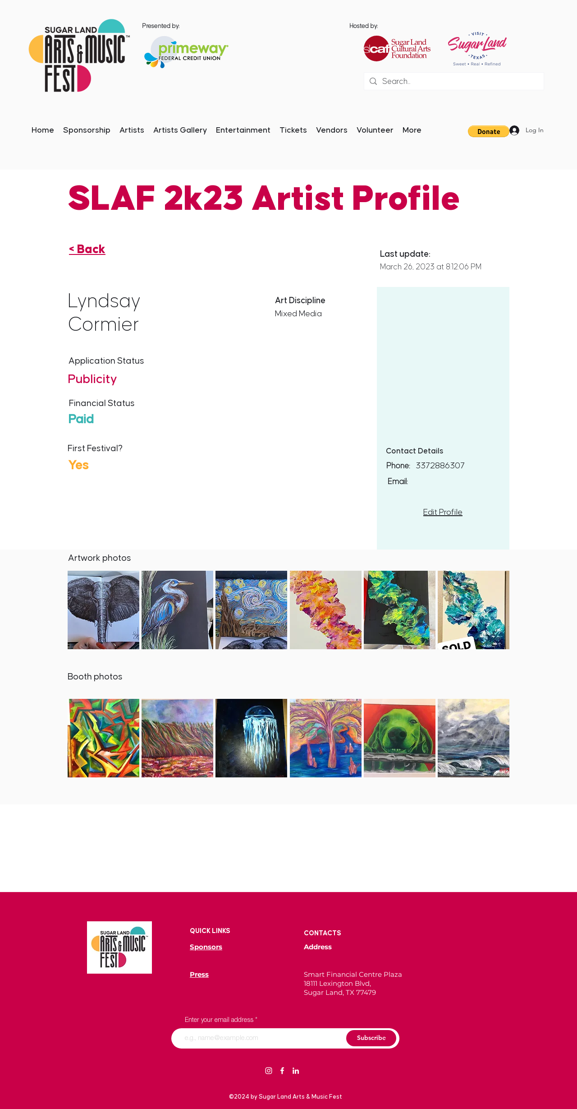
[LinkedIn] (295, 1070)
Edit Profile (443, 512)
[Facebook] (282, 1070)
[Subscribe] (371, 1038)
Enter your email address (219, 1020)
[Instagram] (268, 1070)
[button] (103, 610)
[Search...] (453, 82)
